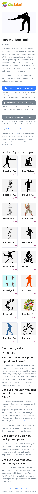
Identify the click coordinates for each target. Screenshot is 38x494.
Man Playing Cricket (13, 218)
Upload (12, 489)
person (15, 129)
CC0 (16, 133)
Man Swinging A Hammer (16, 314)
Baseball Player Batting (15, 338)
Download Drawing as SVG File (19, 88)
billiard (9, 129)
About (7, 489)
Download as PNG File (19, 103)
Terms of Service (31, 489)
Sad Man (26, 338)
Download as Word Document (19, 117)
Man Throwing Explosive (15, 266)
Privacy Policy (20, 489)
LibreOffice (24, 421)
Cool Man (27, 290)
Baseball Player (11, 242)
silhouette (23, 129)
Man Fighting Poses (13, 290)
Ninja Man (27, 242)
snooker (31, 129)
